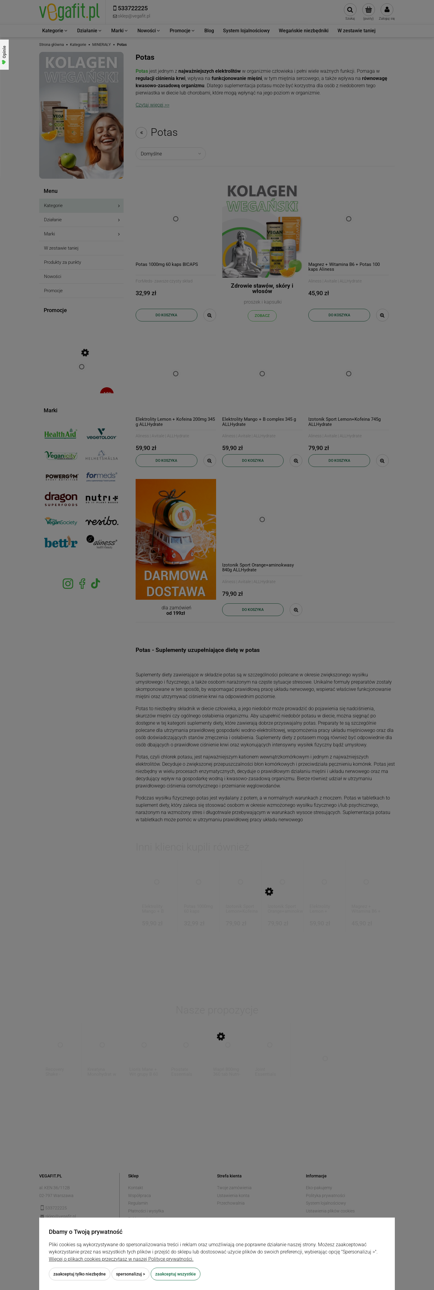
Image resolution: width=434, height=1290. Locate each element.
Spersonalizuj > (130, 1274)
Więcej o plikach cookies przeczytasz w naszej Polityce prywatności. (121, 1259)
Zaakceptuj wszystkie (175, 1274)
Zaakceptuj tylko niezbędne (79, 1274)
